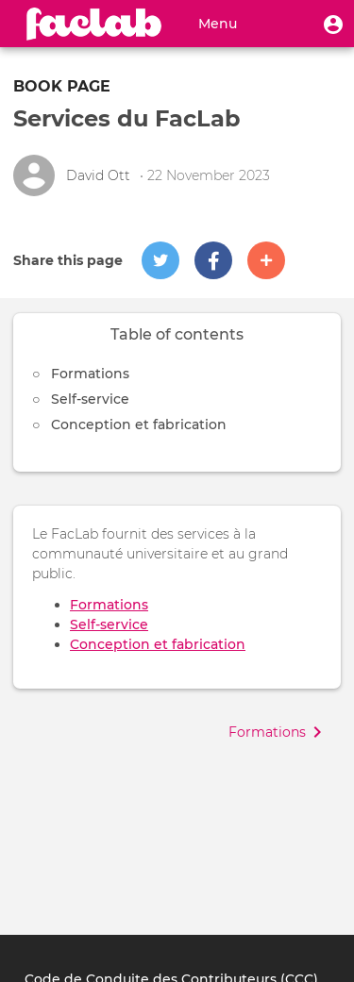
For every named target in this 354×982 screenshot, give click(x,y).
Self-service (90, 399)
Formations (90, 373)
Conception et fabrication (139, 424)
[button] (333, 23)
